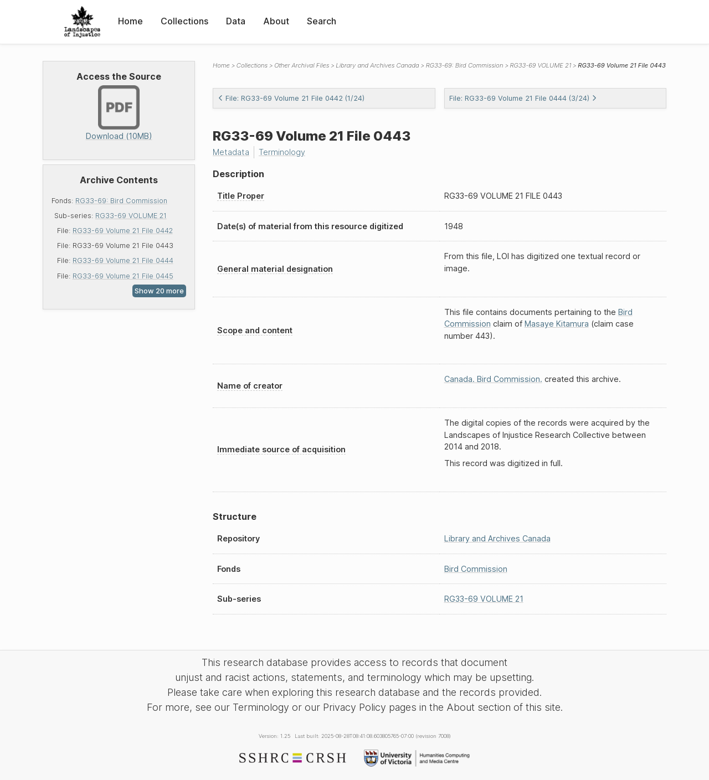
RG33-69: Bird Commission (121, 201)
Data (235, 21)
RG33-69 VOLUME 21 (131, 215)
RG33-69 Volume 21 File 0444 (123, 260)
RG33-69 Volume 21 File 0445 (123, 276)
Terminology (282, 152)
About (276, 21)
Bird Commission (475, 569)
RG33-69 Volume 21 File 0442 (123, 230)
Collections (184, 21)
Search (321, 21)
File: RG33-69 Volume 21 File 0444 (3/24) (523, 98)
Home (130, 21)
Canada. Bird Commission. (493, 379)
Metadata (231, 152)
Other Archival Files (301, 65)
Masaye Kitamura (557, 323)
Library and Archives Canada (377, 65)
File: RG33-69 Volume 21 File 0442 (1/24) (291, 98)
